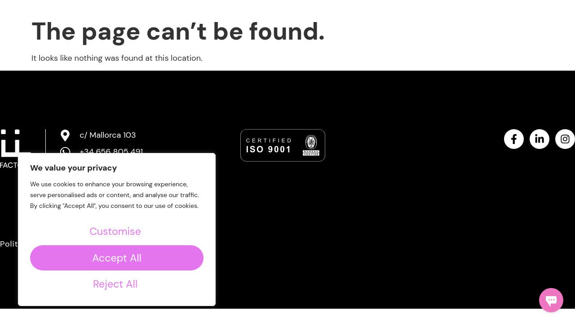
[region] (117, 229)
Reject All (115, 258)
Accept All (116, 283)
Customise (115, 231)
